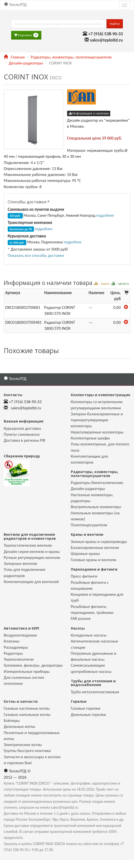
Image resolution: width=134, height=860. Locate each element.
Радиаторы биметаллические (97, 482)
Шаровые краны (85, 553)
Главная (14, 57)
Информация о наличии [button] (89, 113)
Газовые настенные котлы (27, 708)
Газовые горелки (86, 708)
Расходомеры (16, 647)
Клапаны (11, 641)
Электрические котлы (23, 744)
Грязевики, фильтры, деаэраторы (33, 665)
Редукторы (13, 653)
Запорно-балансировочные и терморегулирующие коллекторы (97, 420)
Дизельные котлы (19, 726)
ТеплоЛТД (15, 4)
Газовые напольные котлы (27, 714)
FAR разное (81, 618)
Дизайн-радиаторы (26, 63)
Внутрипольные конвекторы (96, 506)
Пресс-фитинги (84, 576)
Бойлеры (12, 720)
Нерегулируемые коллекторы (97, 432)
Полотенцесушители (89, 525)
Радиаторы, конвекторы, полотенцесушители (71, 57)
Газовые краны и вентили (93, 559)
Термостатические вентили (28, 545)
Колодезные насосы (89, 635)
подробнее (105, 215)
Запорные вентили (20, 563)
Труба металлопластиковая (95, 692)
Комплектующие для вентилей (31, 581)
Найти (115, 23)
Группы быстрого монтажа (27, 750)
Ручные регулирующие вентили (32, 557)
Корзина (26, 35)
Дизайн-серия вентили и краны (32, 551)
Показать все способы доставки (36, 255)
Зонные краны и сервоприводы (99, 541)
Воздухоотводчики (20, 635)
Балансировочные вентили (95, 547)
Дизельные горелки (88, 714)
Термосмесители (19, 659)
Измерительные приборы (27, 671)
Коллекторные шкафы (90, 438)
